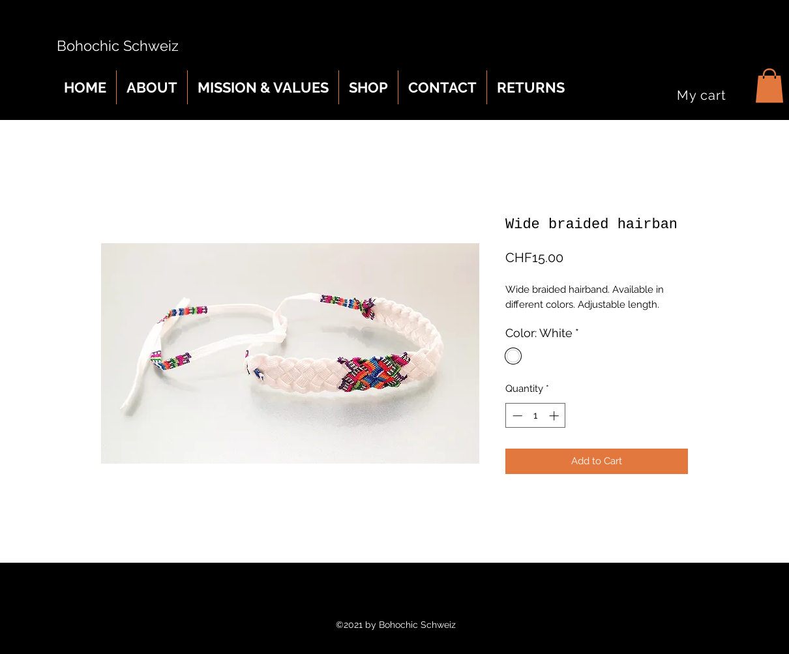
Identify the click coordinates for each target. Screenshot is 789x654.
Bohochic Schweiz (114, 45)
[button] (769, 85)
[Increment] (555, 416)
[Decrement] (516, 416)
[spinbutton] (535, 416)
